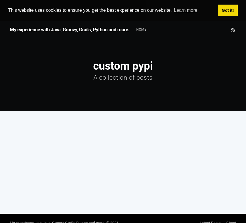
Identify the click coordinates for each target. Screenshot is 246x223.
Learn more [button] (185, 10)
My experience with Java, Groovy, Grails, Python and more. (69, 29)
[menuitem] (141, 29)
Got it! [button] (228, 10)
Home (141, 29)
